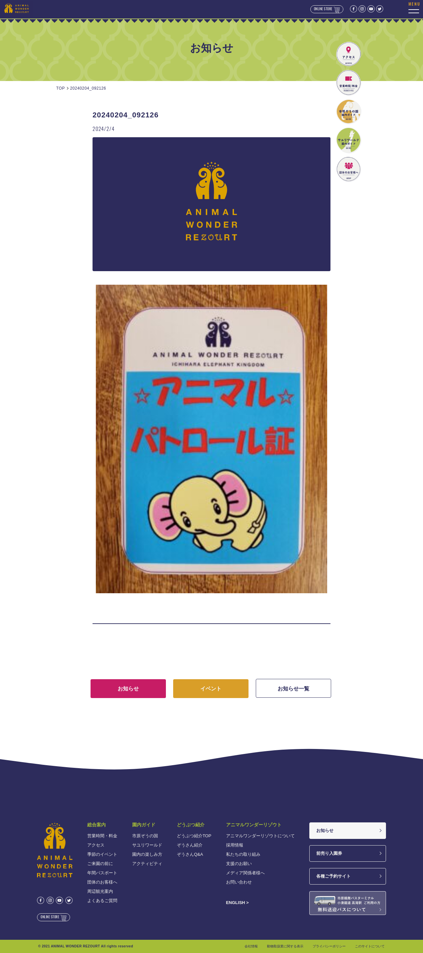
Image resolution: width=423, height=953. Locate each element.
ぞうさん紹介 (190, 845)
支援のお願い (239, 863)
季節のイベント (102, 854)
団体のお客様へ (102, 882)
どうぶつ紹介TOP (194, 835)
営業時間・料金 (102, 835)
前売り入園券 (329, 853)
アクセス (95, 845)
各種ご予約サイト (333, 876)
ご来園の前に (100, 863)
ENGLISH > (237, 902)
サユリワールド (147, 845)
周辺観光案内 (100, 891)
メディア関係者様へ (245, 872)
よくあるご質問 (102, 900)
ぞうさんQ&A (190, 854)
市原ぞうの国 (145, 835)
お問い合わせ (239, 882)
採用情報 (234, 845)
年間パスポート (102, 872)
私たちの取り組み (243, 854)
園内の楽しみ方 (147, 854)
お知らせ (324, 830)
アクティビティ (147, 863)
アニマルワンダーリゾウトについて (260, 835)
